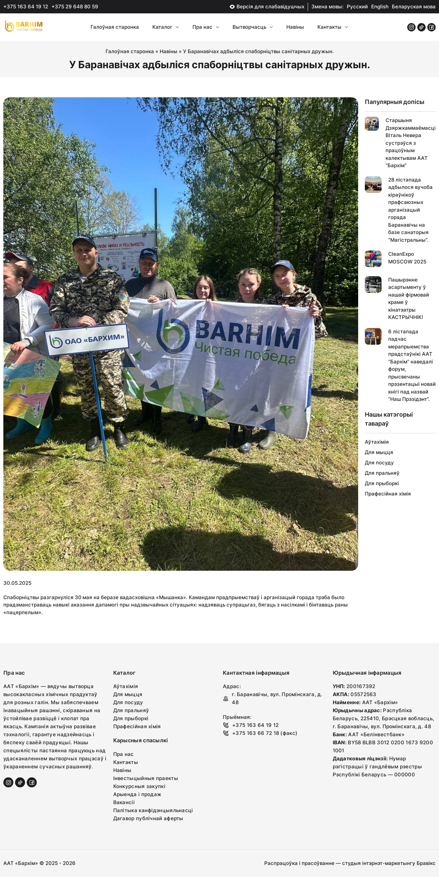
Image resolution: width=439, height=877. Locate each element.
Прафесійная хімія (388, 493)
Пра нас (205, 27)
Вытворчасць (253, 27)
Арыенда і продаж (137, 794)
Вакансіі (124, 802)
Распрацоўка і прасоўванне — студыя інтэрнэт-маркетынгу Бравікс (350, 863)
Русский (357, 6)
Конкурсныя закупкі (139, 786)
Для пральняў (382, 473)
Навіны (295, 27)
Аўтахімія (377, 442)
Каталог (165, 27)
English (380, 6)
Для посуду (379, 462)
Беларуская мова (414, 6)
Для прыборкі (382, 483)
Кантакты (332, 27)
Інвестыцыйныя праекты (145, 778)
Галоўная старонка (115, 27)
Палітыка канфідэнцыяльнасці (153, 810)
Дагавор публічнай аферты (148, 818)
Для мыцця (379, 452)
